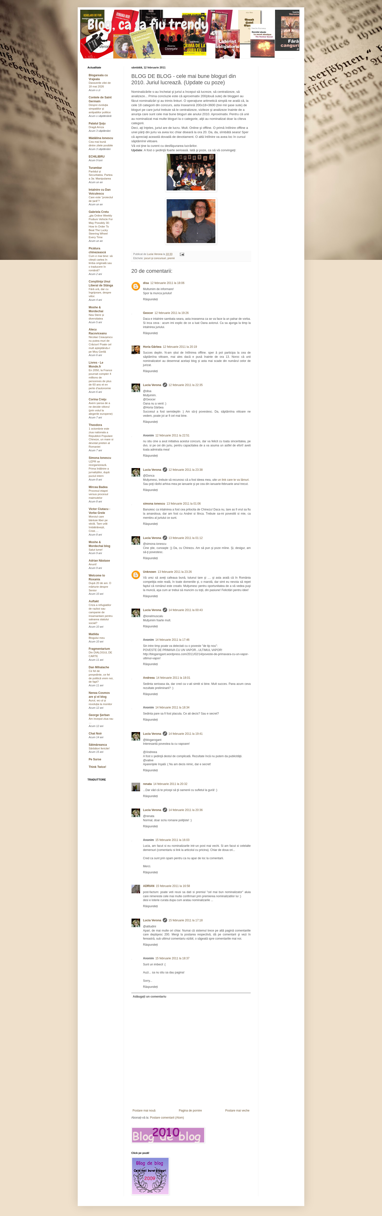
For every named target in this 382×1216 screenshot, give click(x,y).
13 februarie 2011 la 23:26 (175, 572)
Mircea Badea (98, 487)
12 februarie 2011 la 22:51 (172, 435)
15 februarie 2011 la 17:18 (186, 920)
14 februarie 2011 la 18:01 (173, 677)
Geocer (148, 313)
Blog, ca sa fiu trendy (148, 24)
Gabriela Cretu (99, 212)
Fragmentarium (99, 648)
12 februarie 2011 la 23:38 (186, 469)
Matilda (94, 634)
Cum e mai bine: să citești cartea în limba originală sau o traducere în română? (101, 263)
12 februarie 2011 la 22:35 (186, 385)
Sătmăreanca (98, 744)
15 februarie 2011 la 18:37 (172, 958)
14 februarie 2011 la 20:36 (186, 810)
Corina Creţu (97, 399)
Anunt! (93, 564)
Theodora (95, 425)
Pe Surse (95, 759)
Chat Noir (95, 733)
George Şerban (99, 715)
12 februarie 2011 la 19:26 (171, 313)
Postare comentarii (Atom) (167, 1117)
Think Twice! (97, 767)
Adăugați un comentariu (149, 996)
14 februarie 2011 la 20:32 (170, 784)
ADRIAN (148, 886)
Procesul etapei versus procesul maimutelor (98, 494)
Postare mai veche (237, 1110)
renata (147, 784)
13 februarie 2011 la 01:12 (186, 538)
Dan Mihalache (99, 667)
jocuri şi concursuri (155, 258)
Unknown (149, 572)
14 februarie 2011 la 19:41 (186, 733)
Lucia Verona (152, 385)
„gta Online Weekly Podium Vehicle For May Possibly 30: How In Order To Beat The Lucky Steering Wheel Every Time (101, 226)
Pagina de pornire (190, 1110)
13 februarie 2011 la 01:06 (184, 503)
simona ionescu (154, 503)
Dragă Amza (96, 127)
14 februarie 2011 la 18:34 (172, 707)
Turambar (95, 168)
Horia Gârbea (152, 347)
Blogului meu (97, 637)
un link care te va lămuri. (233, 479)
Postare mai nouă (144, 1110)
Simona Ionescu (100, 458)
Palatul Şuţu (97, 123)
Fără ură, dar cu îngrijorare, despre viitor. (100, 293)
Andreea (149, 677)
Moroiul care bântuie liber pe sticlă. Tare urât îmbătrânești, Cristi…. (98, 523)
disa (146, 283)
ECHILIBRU (97, 156)
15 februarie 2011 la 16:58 (173, 886)
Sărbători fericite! (99, 748)
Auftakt (94, 601)
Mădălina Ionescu (101, 138)
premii (170, 258)
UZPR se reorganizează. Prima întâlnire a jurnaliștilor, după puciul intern (99, 468)
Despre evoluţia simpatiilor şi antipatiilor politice (100, 109)
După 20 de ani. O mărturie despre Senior (100, 587)
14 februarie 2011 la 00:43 (186, 610)
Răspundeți (150, 299)
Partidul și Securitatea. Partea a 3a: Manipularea (101, 175)
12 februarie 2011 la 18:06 (167, 283)
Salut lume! (96, 549)
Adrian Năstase (99, 560)
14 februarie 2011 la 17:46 (172, 639)
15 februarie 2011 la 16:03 (172, 840)
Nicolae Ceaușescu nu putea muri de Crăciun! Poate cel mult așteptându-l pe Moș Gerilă (101, 344)
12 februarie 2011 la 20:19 (180, 347)
